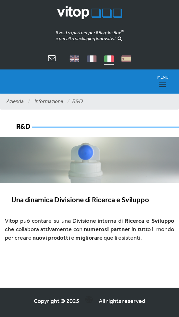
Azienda (15, 101)
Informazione (48, 101)
